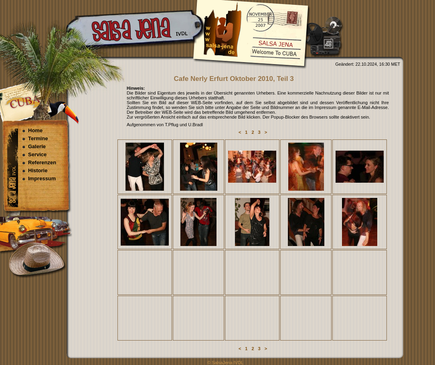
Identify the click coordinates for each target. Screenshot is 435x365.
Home (35, 130)
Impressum (42, 178)
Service (37, 154)
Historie (37, 170)
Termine (38, 138)
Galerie (37, 146)
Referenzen (42, 162)
